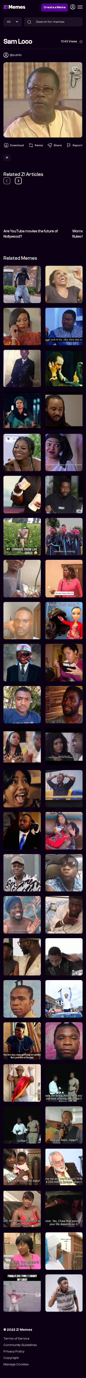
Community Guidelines (20, 1345)
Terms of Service (16, 1338)
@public (16, 55)
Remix (35, 145)
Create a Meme (55, 7)
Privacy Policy (13, 1351)
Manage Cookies (16, 1364)
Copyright (11, 1358)
